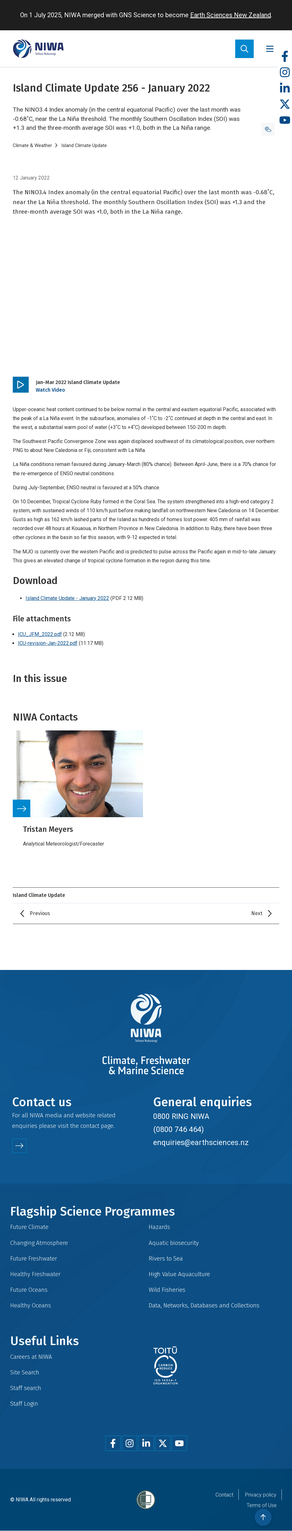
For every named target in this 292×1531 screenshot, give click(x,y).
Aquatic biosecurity (174, 1242)
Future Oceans (29, 1289)
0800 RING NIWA (181, 1116)
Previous (40, 913)
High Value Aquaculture (179, 1274)
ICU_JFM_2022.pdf (40, 634)
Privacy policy (260, 1495)
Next (256, 913)
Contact (224, 1495)
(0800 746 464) (178, 1129)
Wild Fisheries (167, 1289)
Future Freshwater (33, 1258)
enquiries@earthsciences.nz (201, 1142)
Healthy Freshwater (35, 1274)
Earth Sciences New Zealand (230, 15)
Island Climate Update (84, 145)
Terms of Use (262, 1505)
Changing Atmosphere (39, 1242)
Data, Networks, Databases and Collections (204, 1305)
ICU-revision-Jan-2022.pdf (48, 643)
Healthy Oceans (30, 1305)
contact (89, 1125)
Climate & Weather (32, 145)
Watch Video (50, 390)
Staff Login (24, 1403)
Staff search (25, 1388)
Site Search (24, 1372)
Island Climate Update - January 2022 (67, 598)
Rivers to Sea (166, 1258)
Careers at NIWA (31, 1356)
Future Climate (29, 1227)
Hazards (159, 1227)
